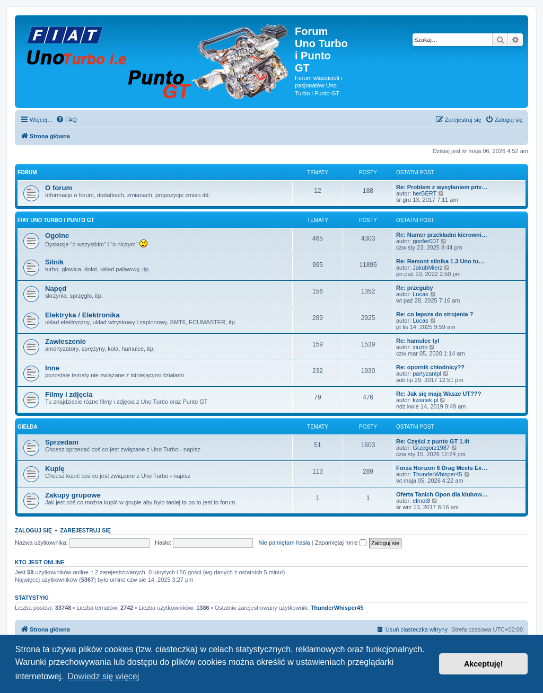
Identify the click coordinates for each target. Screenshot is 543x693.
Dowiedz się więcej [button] (103, 676)
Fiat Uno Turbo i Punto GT (55, 220)
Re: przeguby (414, 288)
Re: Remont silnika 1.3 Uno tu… (440, 261)
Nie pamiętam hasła (284, 542)
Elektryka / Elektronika (82, 315)
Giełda (27, 427)
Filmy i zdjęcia (68, 394)
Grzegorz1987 (431, 448)
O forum (58, 188)
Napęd (55, 288)
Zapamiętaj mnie (340, 542)
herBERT (424, 193)
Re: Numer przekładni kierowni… (441, 235)
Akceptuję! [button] (483, 664)
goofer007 (426, 241)
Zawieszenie (65, 341)
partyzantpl (427, 373)
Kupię (55, 469)
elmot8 (421, 500)
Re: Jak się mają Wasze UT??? (438, 393)
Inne (52, 368)
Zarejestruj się (85, 530)
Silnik (54, 262)
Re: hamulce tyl (417, 340)
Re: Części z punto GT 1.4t (432, 441)
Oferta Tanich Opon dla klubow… (442, 494)
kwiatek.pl (425, 400)
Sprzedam (61, 442)
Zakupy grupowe (73, 495)
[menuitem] (66, 119)
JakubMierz (427, 267)
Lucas (420, 294)
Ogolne (57, 235)
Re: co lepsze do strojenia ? (434, 314)
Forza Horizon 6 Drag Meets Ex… (441, 468)
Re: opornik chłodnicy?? (430, 367)
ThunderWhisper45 (437, 474)
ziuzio (420, 347)
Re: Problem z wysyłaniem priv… (441, 187)
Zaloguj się (33, 530)
